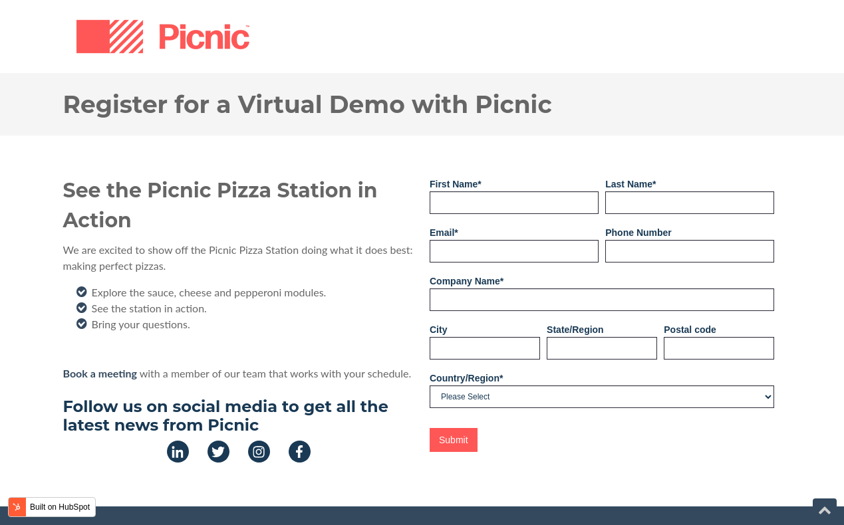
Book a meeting (100, 373)
